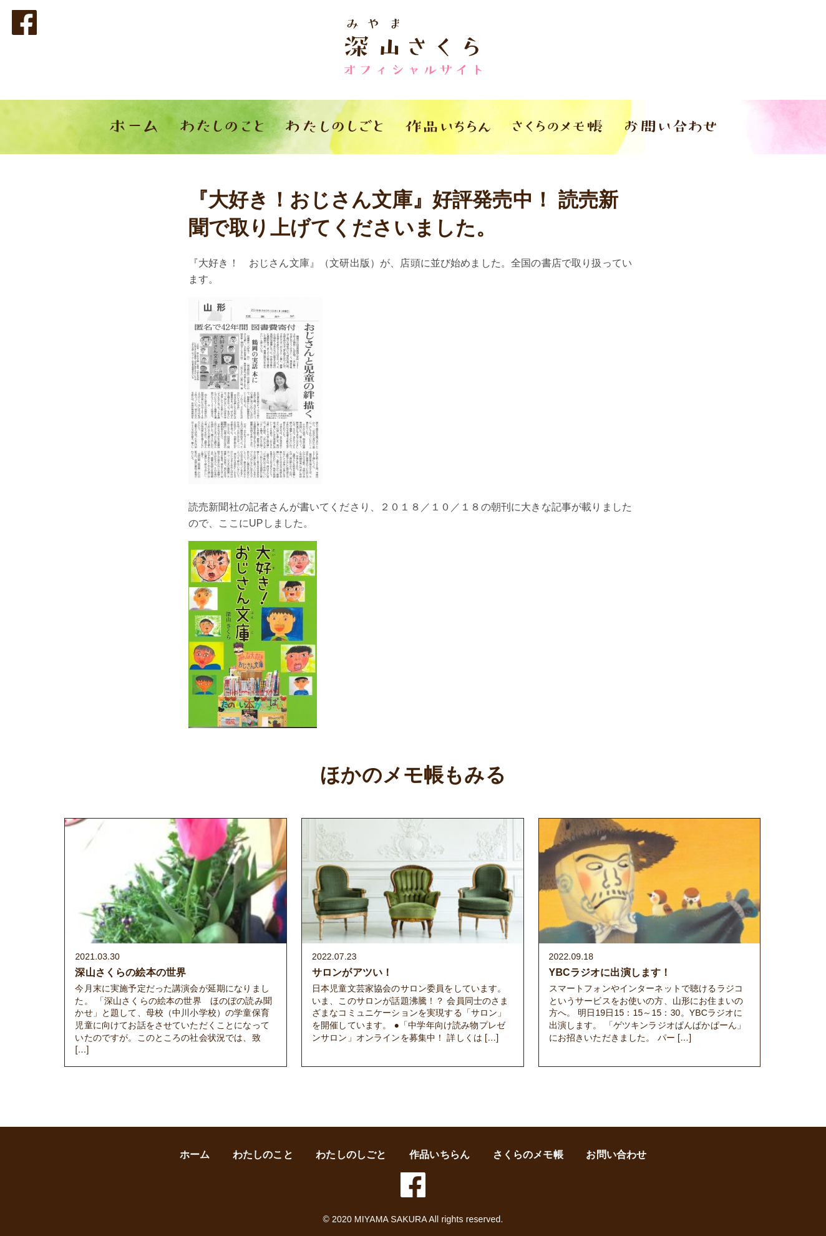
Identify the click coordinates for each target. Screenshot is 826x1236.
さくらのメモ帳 (528, 1154)
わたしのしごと (351, 1154)
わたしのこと (263, 1154)
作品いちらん (439, 1154)
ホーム (195, 1154)
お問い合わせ (616, 1154)
